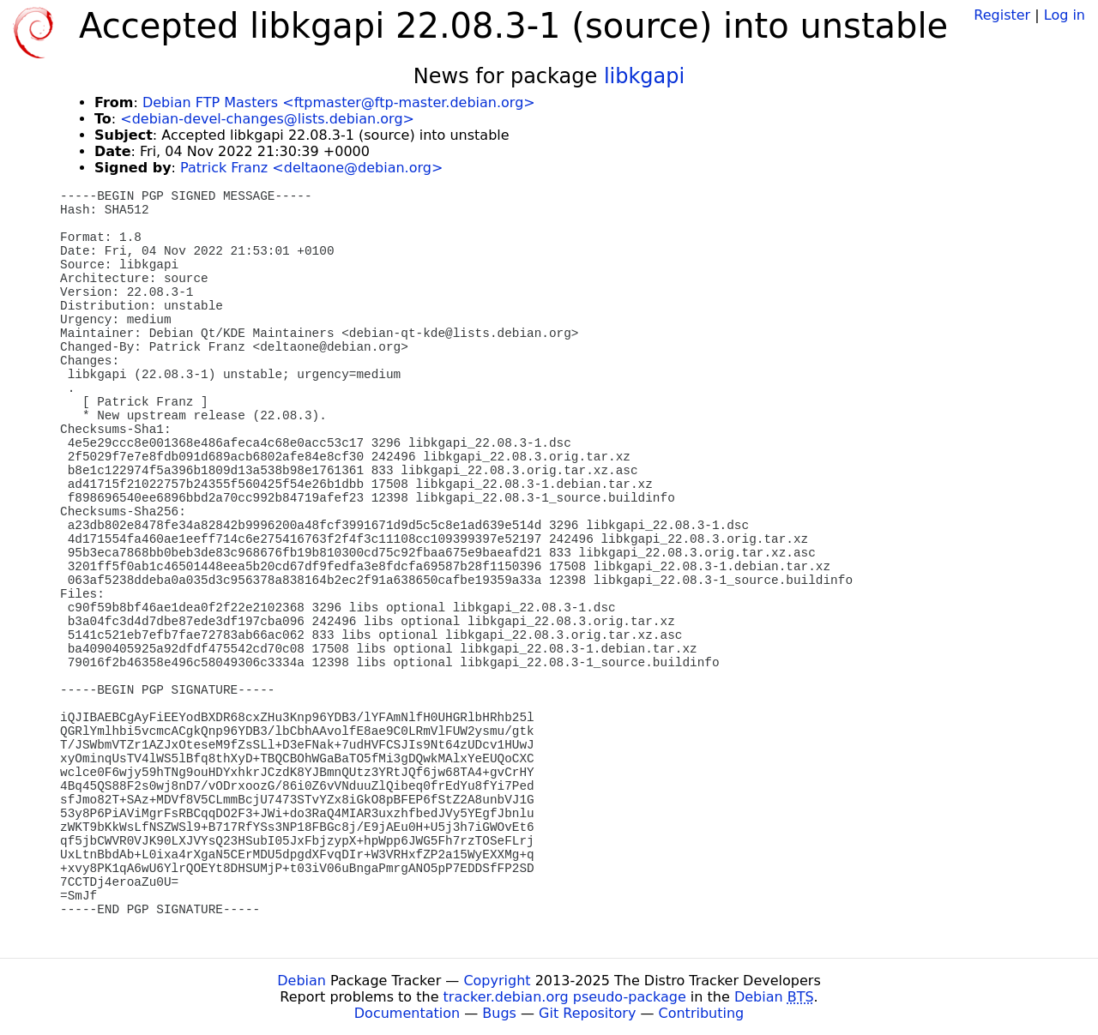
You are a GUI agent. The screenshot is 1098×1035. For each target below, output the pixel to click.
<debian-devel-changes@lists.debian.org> (267, 119)
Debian (301, 980)
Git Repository (587, 1013)
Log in (1064, 15)
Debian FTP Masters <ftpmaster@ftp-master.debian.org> (338, 102)
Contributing (702, 1013)
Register (1002, 15)
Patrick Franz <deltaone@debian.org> (311, 167)
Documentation (407, 1013)
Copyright (496, 980)
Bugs (499, 1013)
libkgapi (644, 76)
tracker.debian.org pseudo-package (564, 997)
